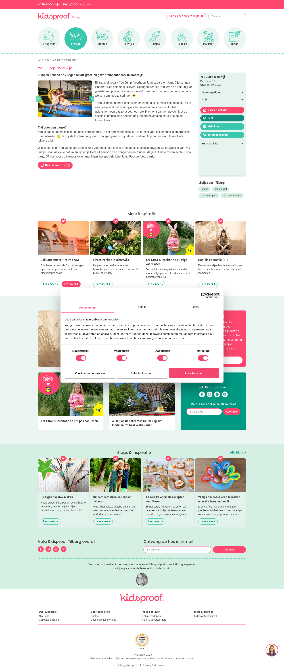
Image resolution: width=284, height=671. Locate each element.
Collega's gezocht (49, 619)
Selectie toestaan (142, 373)
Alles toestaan (194, 373)
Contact (95, 616)
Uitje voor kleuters (232, 195)
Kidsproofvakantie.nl (205, 616)
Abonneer (232, 411)
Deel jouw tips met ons (103, 619)
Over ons (44, 616)
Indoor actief (220, 189)
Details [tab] (142, 306)
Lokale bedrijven (151, 616)
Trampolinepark (209, 195)
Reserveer (71, 284)
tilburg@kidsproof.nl (129, 665)
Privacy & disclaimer (154, 665)
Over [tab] (196, 306)
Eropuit (204, 189)
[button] (38, 99)
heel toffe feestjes (111, 147)
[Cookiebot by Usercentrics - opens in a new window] (204, 295)
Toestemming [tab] (88, 307)
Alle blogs (238, 452)
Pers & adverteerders (154, 619)
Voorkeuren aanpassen (90, 373)
